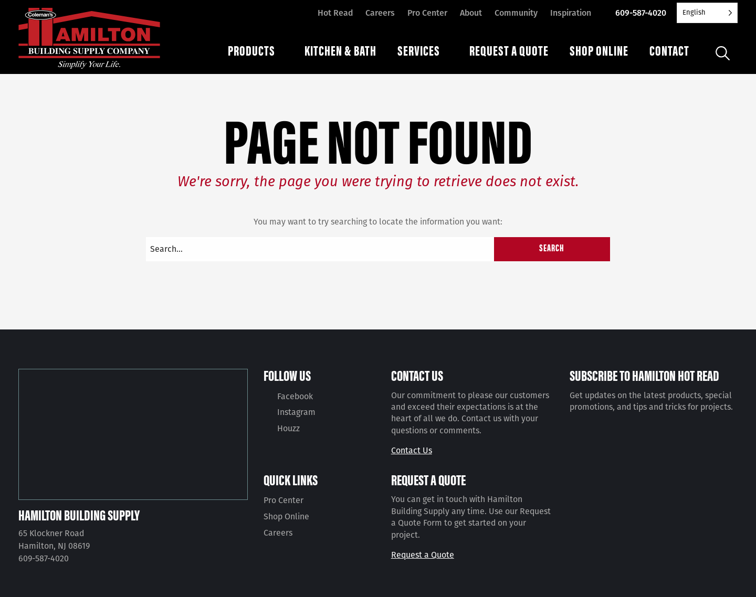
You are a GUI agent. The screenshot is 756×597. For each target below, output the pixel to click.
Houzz (288, 428)
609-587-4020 (640, 13)
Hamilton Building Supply (79, 514)
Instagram (296, 412)
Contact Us (411, 450)
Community (516, 13)
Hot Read (335, 13)
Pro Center (427, 13)
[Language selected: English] (707, 13)
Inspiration (570, 13)
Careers (380, 13)
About (471, 13)
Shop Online (286, 516)
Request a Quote (422, 555)
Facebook (295, 396)
